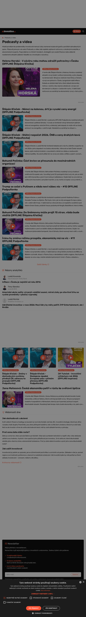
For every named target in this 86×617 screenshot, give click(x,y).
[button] (43, 594)
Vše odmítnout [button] (51, 608)
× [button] (83, 582)
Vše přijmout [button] (34, 608)
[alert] (43, 308)
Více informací (45, 590)
